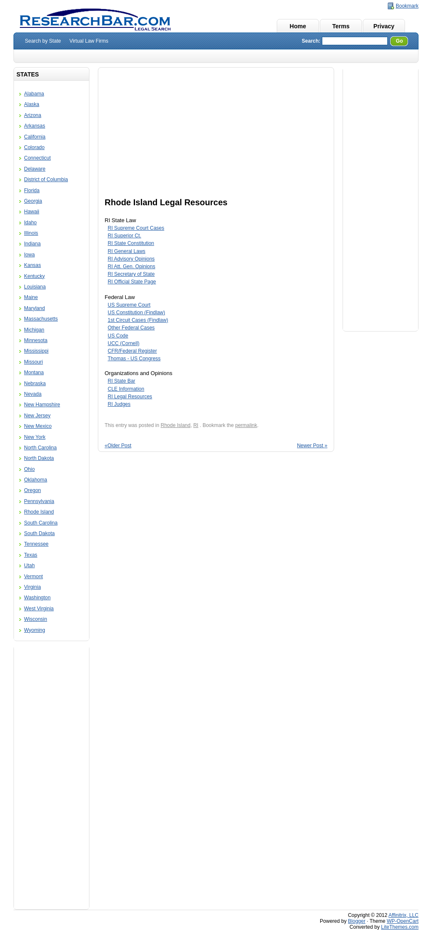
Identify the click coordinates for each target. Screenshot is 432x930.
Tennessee (36, 544)
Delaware (35, 169)
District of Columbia (46, 179)
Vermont (33, 576)
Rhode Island (39, 512)
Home (298, 26)
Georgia (33, 201)
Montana (34, 372)
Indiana (32, 244)
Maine (31, 297)
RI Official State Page (132, 282)
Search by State (43, 41)
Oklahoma (35, 480)
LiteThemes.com (399, 927)
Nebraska (35, 383)
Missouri (33, 362)
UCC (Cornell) (123, 343)
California (35, 137)
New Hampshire (42, 405)
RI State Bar (121, 381)
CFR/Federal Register (132, 351)
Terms (341, 26)
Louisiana (35, 287)
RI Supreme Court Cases (136, 228)
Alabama (34, 94)
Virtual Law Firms (88, 41)
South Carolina (40, 523)
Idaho (30, 223)
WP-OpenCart (402, 921)
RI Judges (119, 404)
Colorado (34, 147)
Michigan (34, 330)
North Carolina (40, 448)
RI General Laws (126, 251)
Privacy (383, 26)
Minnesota (35, 340)
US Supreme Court (129, 305)
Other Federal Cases (131, 328)
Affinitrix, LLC (403, 915)
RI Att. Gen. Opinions (131, 266)
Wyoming (34, 630)
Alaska (31, 104)
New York (35, 437)
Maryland (34, 308)
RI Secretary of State (131, 274)
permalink (246, 425)
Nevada (32, 394)
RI (195, 425)
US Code (118, 336)
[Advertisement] (51, 776)
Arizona (32, 115)
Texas (30, 555)
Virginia (32, 587)
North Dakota (39, 458)
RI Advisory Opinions (131, 259)
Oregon (32, 490)
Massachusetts (41, 319)
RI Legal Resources (130, 397)
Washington (37, 598)
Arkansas (34, 126)
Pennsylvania (39, 501)
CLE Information (126, 389)
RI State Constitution (131, 243)
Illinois (31, 233)
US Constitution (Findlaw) (136, 312)
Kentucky (34, 276)
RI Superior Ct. (124, 236)
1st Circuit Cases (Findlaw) (138, 320)
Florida (32, 190)
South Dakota (39, 533)
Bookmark (407, 6)
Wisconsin (35, 619)
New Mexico (37, 426)
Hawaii (31, 212)
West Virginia (39, 609)
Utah (29, 565)
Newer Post (312, 446)
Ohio (29, 469)
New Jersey (37, 416)
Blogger (356, 921)
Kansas (32, 265)
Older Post (118, 446)
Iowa (29, 255)
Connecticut (37, 158)
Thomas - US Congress (134, 359)
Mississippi (36, 351)
